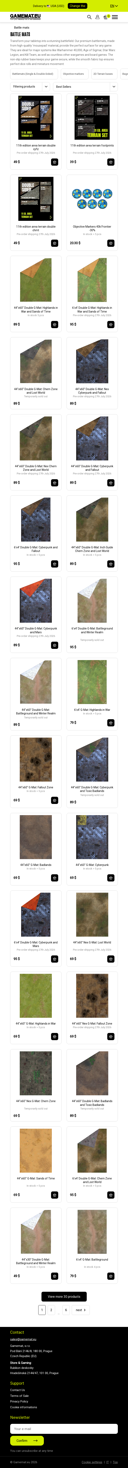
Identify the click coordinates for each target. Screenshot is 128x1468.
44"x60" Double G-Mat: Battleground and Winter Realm (36, 711)
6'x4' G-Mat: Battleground (92, 1259)
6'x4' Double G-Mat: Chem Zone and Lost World (92, 1180)
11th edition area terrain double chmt (36, 228)
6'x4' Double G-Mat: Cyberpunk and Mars (36, 944)
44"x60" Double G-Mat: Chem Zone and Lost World (36, 390)
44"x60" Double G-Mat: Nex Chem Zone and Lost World (36, 468)
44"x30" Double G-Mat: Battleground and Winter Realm (36, 1261)
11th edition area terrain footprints (92, 145)
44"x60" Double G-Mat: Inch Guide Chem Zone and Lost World (92, 549)
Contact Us (17, 1390)
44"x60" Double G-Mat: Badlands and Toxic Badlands (92, 1103)
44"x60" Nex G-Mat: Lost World (92, 942)
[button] (114, 6)
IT (107, 1462)
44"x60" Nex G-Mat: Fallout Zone (92, 1023)
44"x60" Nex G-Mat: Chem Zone (36, 1101)
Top (115, 1462)
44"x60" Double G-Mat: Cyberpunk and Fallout (92, 468)
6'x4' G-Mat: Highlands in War (92, 709)
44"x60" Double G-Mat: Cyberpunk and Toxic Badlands (92, 789)
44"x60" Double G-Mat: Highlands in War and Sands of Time (36, 309)
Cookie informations (23, 1407)
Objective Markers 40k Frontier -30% (92, 228)
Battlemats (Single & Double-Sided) (28, 73)
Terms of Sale (19, 1396)
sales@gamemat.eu (23, 1339)
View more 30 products (64, 1297)
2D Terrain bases (99, 73)
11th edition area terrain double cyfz (36, 147)
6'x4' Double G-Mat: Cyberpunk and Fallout (36, 549)
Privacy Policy (19, 1401)
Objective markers (69, 73)
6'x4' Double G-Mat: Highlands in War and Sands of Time (92, 309)
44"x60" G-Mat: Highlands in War (36, 1023)
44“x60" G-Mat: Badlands (35, 864)
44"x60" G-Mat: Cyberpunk (92, 864)
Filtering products (24, 86)
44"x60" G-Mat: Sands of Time (36, 1178)
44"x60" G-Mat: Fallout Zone (35, 787)
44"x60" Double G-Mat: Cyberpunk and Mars (36, 630)
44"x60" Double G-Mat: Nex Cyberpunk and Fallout (92, 390)
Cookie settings (92, 1462)
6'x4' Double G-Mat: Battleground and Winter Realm (92, 630)
